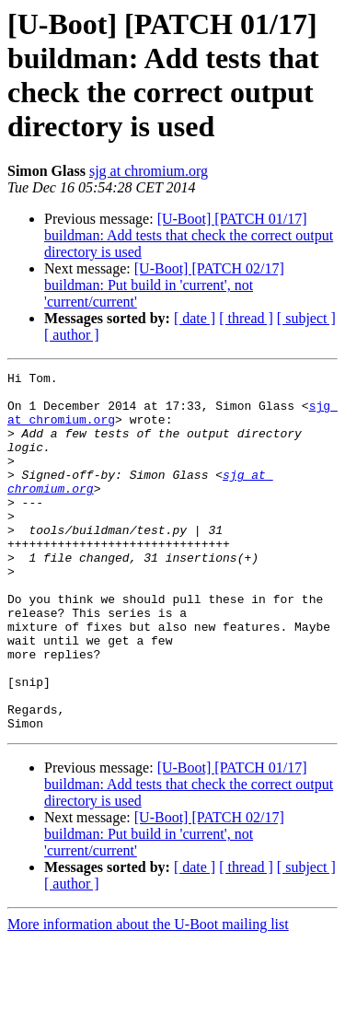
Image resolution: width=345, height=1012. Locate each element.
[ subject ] (306, 318)
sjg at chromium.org (148, 171)
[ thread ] (246, 318)
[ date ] (194, 318)
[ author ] (71, 335)
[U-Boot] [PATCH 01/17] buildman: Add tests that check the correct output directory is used (188, 235)
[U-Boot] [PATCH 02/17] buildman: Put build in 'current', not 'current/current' (164, 285)
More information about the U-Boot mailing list (148, 996)
